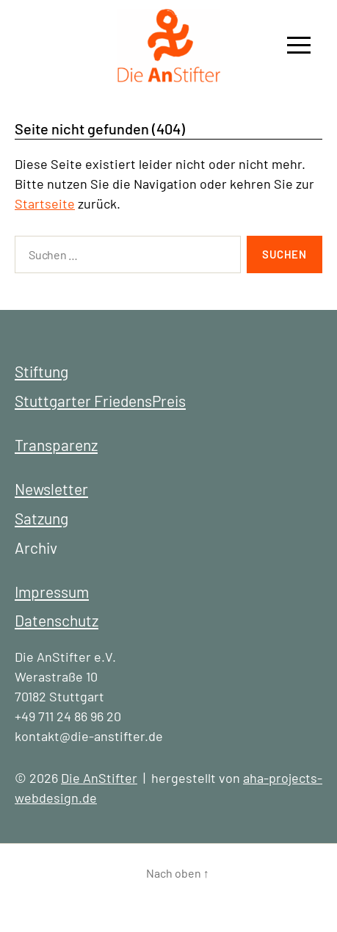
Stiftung (41, 371)
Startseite (45, 203)
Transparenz (56, 445)
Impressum (52, 591)
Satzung (41, 518)
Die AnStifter (99, 778)
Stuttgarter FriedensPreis (100, 400)
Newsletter (51, 489)
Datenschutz (56, 620)
